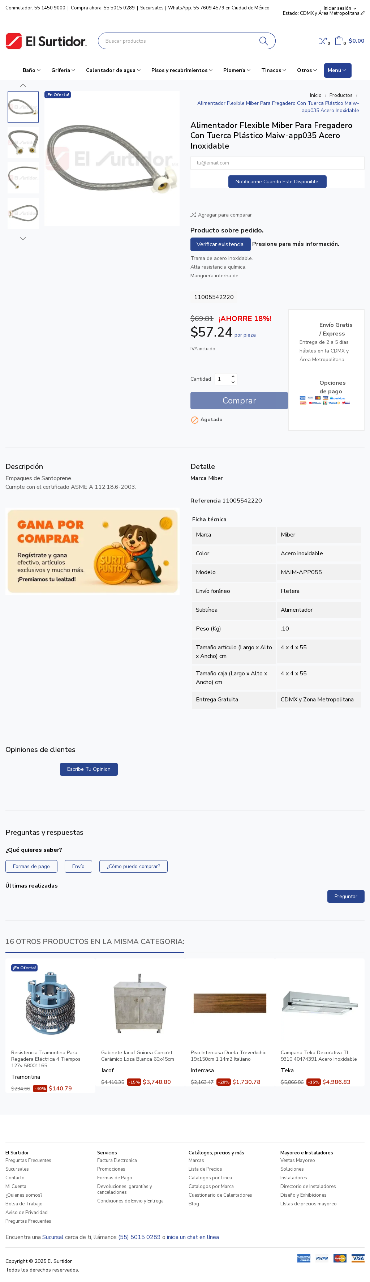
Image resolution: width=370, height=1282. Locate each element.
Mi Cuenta (15, 1186)
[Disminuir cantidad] (233, 382)
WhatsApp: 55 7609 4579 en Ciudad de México (219, 8)
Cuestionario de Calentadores (220, 1195)
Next (23, 238)
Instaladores (293, 1178)
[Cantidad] (222, 379)
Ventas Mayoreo (297, 1160)
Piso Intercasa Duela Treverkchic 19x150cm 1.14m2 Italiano (228, 1056)
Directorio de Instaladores (308, 1186)
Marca (198, 478)
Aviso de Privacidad (26, 1212)
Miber (215, 478)
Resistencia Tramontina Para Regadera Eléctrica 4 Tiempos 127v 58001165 (46, 1059)
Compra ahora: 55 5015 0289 (103, 8)
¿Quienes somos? (23, 1195)
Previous (23, 85)
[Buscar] (264, 41)
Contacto (15, 1178)
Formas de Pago (114, 1178)
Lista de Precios (205, 1169)
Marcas (196, 1160)
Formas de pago (31, 866)
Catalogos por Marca (211, 1186)
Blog (194, 1204)
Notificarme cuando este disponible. (277, 181)
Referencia (205, 501)
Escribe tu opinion (89, 769)
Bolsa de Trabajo (24, 1204)
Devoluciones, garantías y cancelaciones (124, 1189)
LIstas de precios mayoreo (308, 1204)
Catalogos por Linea (210, 1178)
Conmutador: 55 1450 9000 (35, 8)
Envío (78, 866)
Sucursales (152, 8)
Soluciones (292, 1169)
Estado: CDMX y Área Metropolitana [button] (324, 13)
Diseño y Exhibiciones (303, 1195)
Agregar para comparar (221, 214)
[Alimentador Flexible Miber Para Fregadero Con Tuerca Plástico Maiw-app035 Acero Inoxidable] (112, 158)
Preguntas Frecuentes (28, 1160)
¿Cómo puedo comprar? (133, 866)
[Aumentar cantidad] (233, 376)
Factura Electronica (117, 1160)
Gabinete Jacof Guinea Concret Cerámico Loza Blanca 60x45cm (137, 1056)
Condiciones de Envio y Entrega (130, 1201)
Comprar (239, 400)
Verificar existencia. (221, 244)
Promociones (111, 1169)
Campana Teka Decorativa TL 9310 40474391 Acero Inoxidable (319, 1056)
